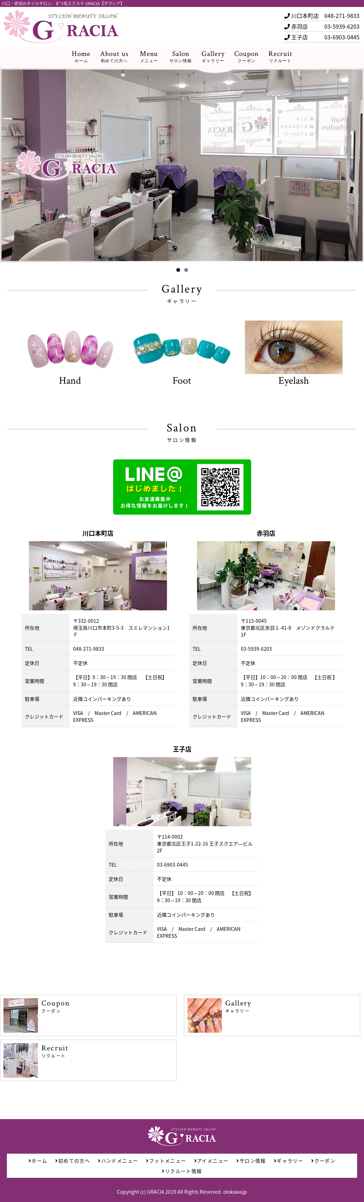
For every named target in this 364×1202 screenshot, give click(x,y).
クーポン (323, 1160)
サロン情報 (251, 1160)
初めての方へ (72, 1160)
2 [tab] (186, 270)
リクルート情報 (182, 1170)
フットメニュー (166, 1160)
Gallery (213, 57)
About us (114, 57)
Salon (180, 57)
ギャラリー (288, 1160)
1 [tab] (178, 270)
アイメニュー (211, 1160)
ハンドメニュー (118, 1160)
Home (81, 57)
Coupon (246, 57)
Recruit (280, 57)
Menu (149, 57)
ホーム (38, 1160)
